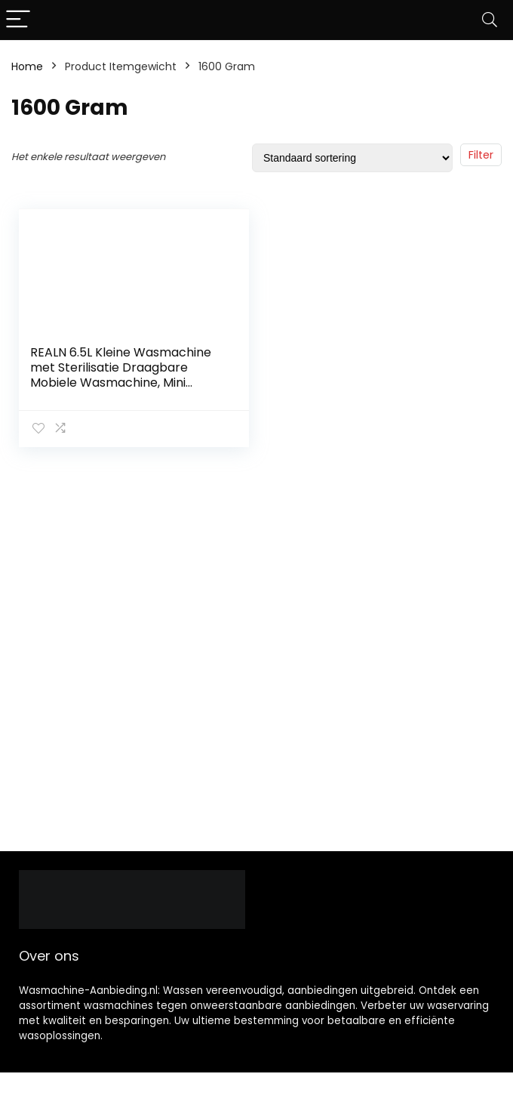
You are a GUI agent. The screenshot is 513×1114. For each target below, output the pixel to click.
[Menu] (18, 20)
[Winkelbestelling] (352, 157)
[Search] (490, 20)
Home (27, 66)
